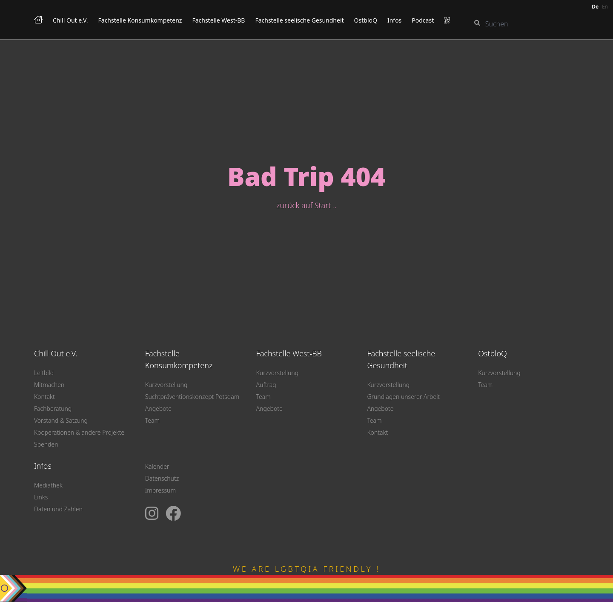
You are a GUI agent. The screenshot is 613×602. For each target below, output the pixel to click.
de (595, 6)
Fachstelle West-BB (218, 20)
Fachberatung (53, 408)
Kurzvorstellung (166, 385)
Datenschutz (162, 478)
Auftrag (266, 385)
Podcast (423, 20)
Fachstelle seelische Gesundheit (299, 20)
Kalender (157, 466)
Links (41, 497)
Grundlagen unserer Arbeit (403, 397)
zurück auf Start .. (306, 205)
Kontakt (44, 397)
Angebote (158, 408)
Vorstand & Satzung (61, 420)
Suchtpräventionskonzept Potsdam (192, 397)
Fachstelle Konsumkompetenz (140, 20)
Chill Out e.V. (70, 20)
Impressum (160, 490)
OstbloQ (365, 20)
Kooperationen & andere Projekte (79, 432)
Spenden (46, 444)
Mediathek (48, 485)
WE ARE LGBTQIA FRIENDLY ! (306, 569)
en (605, 6)
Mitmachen (49, 385)
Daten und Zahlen (58, 509)
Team (152, 420)
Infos (394, 20)
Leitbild (44, 373)
